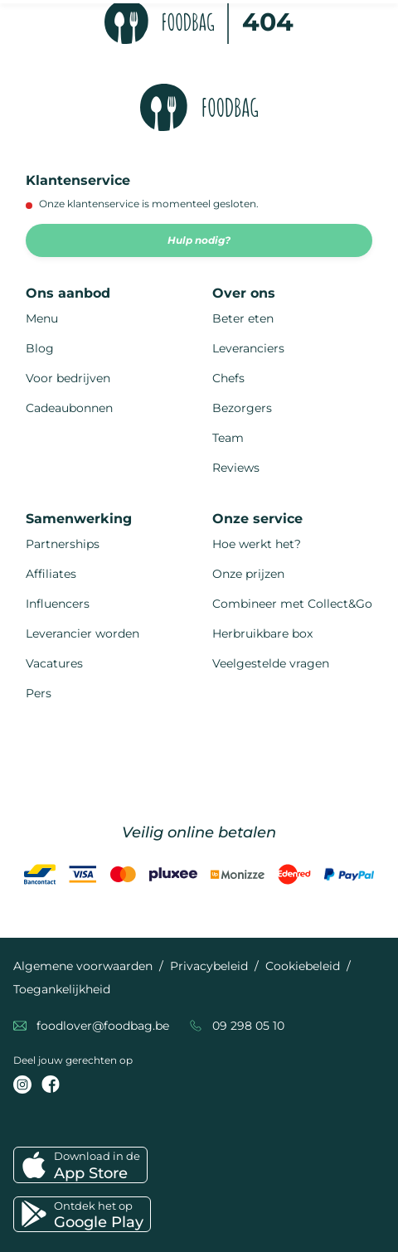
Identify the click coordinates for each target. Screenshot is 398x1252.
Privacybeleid (209, 965)
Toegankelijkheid (61, 989)
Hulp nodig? (199, 240)
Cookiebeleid (302, 965)
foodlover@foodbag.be (102, 1025)
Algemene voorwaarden (83, 965)
